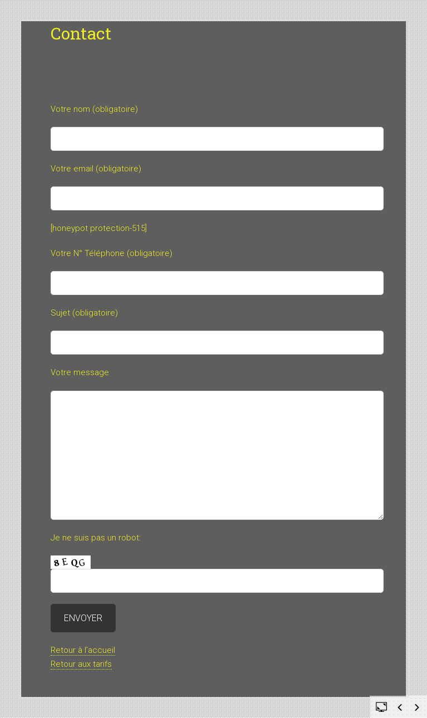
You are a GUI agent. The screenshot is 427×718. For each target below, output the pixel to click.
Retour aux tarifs (81, 664)
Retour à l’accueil (83, 650)
